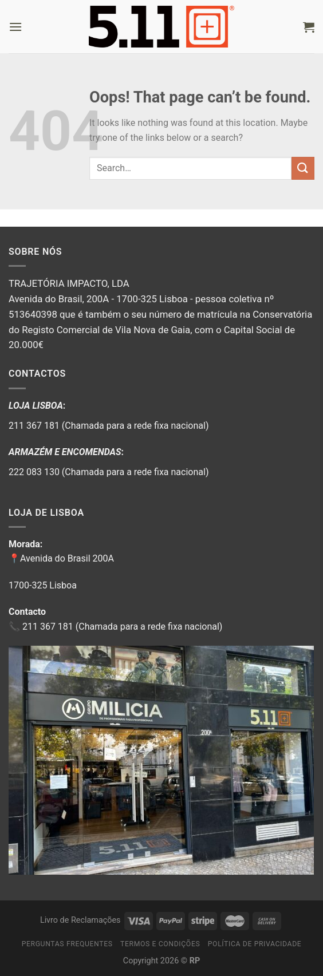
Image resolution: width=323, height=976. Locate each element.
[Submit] (303, 168)
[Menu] (15, 27)
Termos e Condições (160, 944)
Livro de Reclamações (80, 920)
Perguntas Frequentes (67, 944)
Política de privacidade (255, 944)
